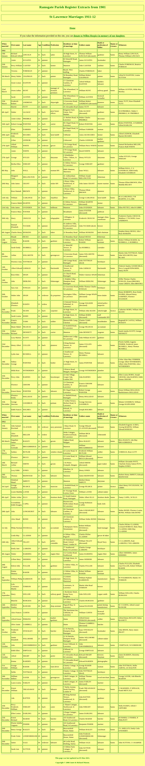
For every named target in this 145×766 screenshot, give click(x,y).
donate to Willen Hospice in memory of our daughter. (99, 36)
